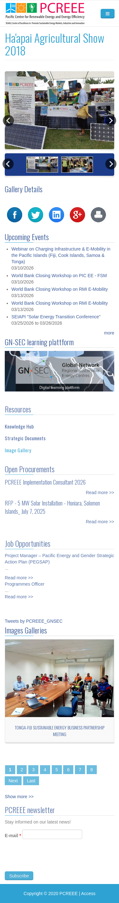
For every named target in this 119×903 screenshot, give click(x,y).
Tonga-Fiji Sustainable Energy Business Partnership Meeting (59, 730)
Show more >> (19, 796)
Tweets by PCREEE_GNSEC (34, 621)
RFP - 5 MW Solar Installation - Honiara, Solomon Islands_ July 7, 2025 (52, 502)
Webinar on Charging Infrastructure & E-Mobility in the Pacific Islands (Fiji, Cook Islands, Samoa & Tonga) (60, 264)
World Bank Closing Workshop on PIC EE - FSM (59, 283)
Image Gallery (18, 445)
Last (31, 780)
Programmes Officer (24, 579)
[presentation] (53, 863)
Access (88, 893)
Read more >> (100, 487)
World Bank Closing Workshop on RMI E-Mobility (59, 297)
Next (13, 780)
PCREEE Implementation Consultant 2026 (45, 477)
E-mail (13, 840)
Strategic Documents (25, 433)
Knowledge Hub (19, 421)
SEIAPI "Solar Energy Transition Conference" (56, 325)
